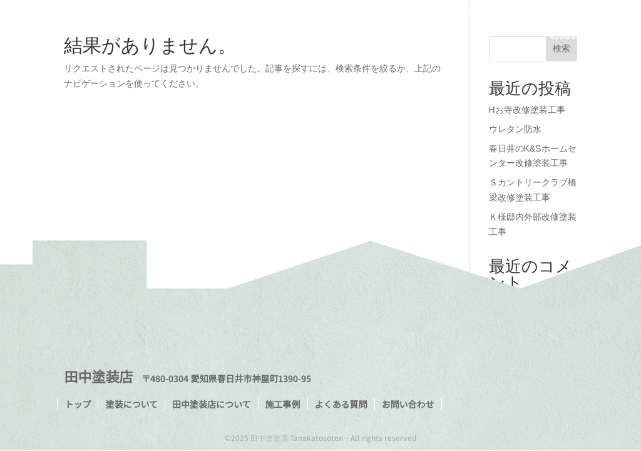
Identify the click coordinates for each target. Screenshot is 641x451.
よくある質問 (580, 17)
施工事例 (516, 17)
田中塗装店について (437, 17)
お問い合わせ (580, 36)
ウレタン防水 (515, 129)
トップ (290, 17)
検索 (561, 48)
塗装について (349, 17)
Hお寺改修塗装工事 (527, 110)
